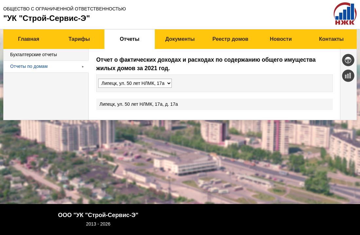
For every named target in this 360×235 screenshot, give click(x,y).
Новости (281, 39)
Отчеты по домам (29, 66)
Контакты (331, 39)
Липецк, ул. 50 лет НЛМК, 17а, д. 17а (44, 104)
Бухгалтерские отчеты (33, 54)
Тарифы (79, 39)
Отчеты (129, 39)
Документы (180, 39)
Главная (28, 39)
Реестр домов (230, 39)
